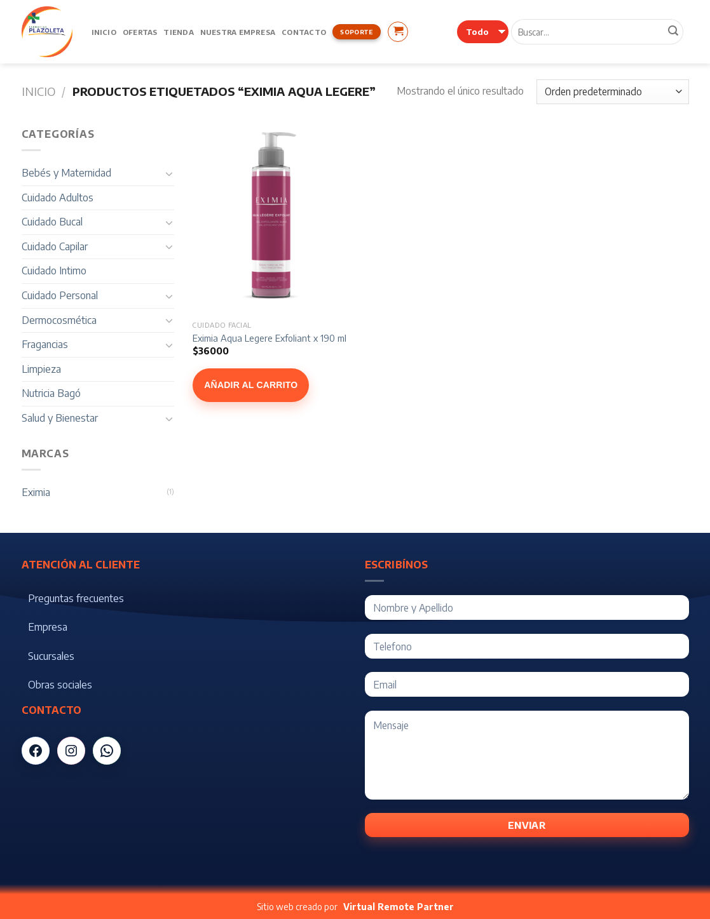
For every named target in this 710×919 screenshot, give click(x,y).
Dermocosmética (59, 320)
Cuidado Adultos (57, 197)
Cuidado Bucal (52, 221)
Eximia (36, 492)
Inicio (104, 31)
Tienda (178, 31)
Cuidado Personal (60, 295)
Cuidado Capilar (55, 246)
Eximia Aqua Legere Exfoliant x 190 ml (269, 338)
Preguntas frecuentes (76, 598)
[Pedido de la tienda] (612, 91)
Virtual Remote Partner (398, 906)
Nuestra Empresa (237, 31)
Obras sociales (60, 684)
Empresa (47, 626)
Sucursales (51, 656)
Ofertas (140, 31)
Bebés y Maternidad (66, 172)
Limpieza (41, 369)
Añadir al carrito (250, 385)
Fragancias (45, 344)
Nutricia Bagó (51, 393)
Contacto (304, 31)
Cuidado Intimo (54, 270)
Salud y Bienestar (60, 418)
